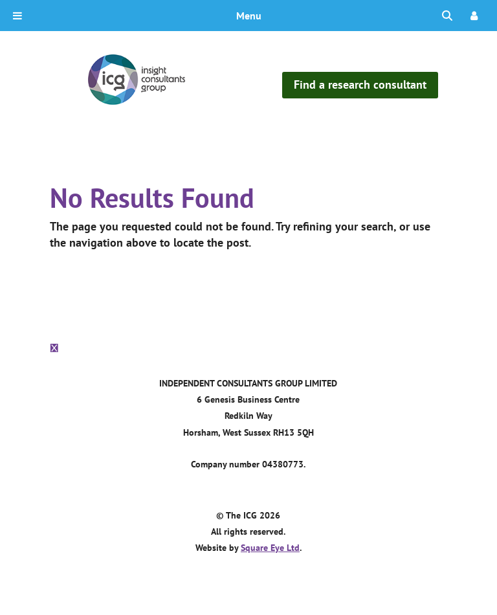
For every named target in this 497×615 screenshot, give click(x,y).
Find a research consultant (360, 84)
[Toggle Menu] (17, 15)
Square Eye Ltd (270, 548)
